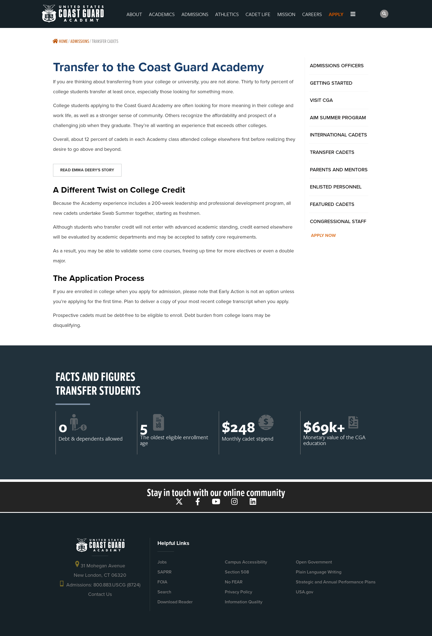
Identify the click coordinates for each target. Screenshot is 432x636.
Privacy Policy (238, 592)
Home (60, 41)
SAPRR (164, 572)
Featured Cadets (332, 204)
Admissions (79, 41)
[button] (384, 14)
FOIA (162, 582)
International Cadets (338, 134)
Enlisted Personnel (336, 186)
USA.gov (304, 592)
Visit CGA (321, 100)
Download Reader (175, 602)
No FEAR (234, 582)
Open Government (314, 562)
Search (164, 592)
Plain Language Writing (318, 572)
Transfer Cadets (332, 152)
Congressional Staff (338, 221)
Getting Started (331, 83)
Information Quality (243, 602)
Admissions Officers (337, 65)
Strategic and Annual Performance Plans (336, 582)
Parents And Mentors (339, 169)
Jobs (162, 562)
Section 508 (237, 572)
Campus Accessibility (246, 562)
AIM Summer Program (338, 117)
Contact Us (100, 594)
